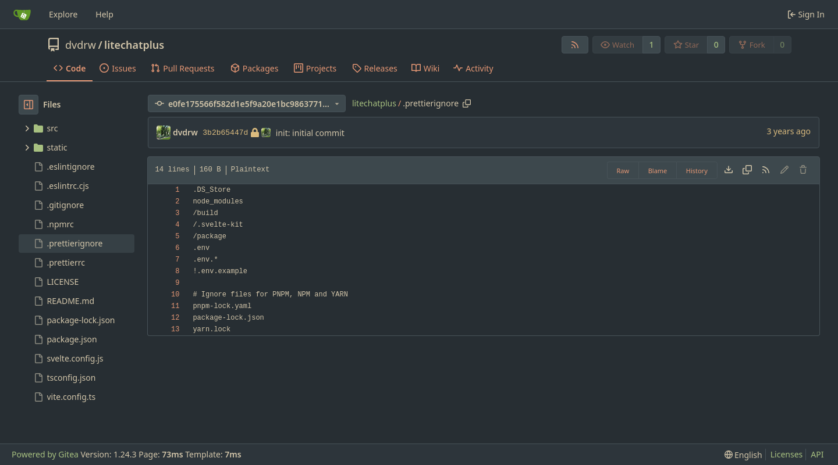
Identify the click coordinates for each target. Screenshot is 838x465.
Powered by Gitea (45, 454)
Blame (657, 170)
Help (104, 14)
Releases (374, 68)
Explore (63, 14)
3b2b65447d (237, 132)
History (697, 170)
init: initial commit (310, 132)
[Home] (22, 14)
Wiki (425, 68)
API (817, 454)
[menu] (743, 454)
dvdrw (80, 45)
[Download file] (728, 170)
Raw (623, 170)
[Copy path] (467, 103)
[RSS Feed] (575, 44)
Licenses (786, 454)
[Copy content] (747, 170)
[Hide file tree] (28, 105)
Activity (473, 68)
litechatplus (134, 45)
